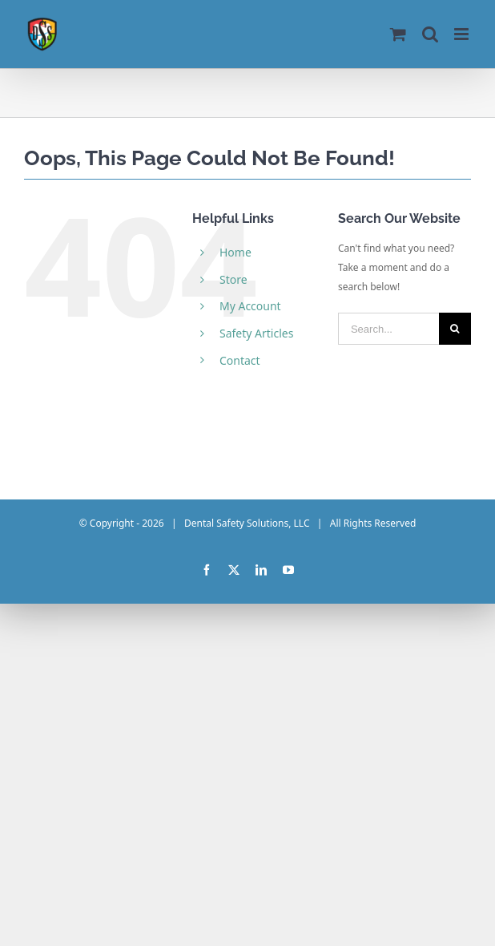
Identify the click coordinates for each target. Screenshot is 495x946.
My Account (250, 305)
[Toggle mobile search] (430, 34)
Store (233, 279)
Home (235, 252)
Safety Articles (256, 333)
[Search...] (388, 329)
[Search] (455, 329)
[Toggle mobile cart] (398, 34)
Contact (239, 360)
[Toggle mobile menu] (462, 34)
